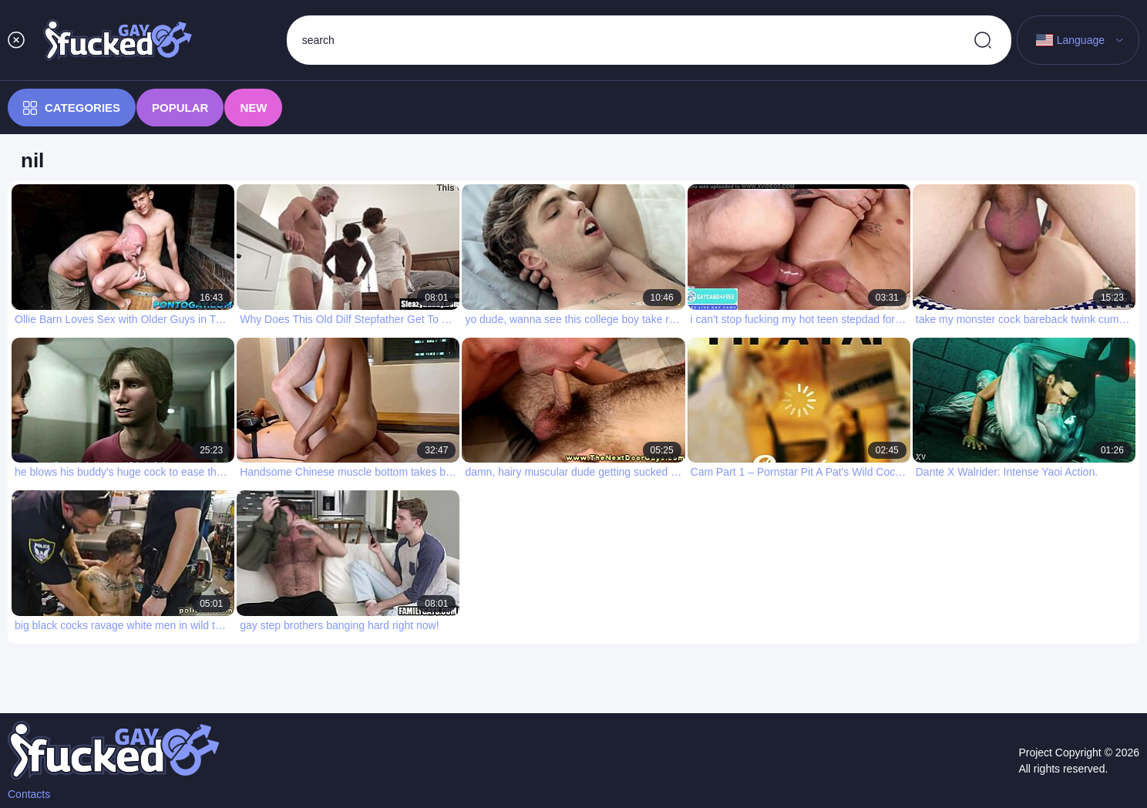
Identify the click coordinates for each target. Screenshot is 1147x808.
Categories (71, 108)
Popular (180, 107)
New (253, 107)
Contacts (29, 794)
